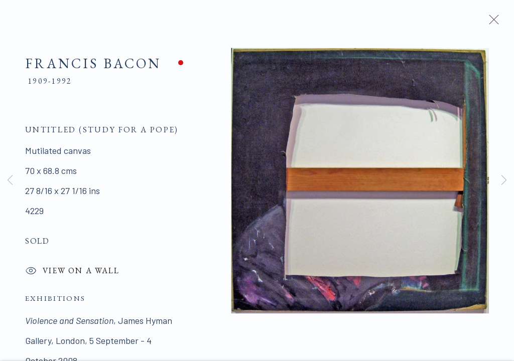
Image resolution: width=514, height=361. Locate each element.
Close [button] (491, 22)
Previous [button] (10, 180)
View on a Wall (72, 274)
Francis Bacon (93, 66)
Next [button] (504, 180)
